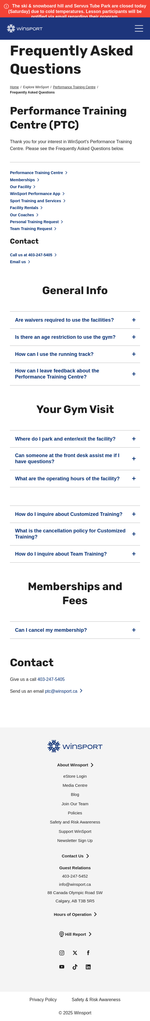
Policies (75, 813)
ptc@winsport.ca (61, 691)
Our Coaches (22, 215)
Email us (18, 262)
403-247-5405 (50, 679)
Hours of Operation (73, 914)
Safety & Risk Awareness (96, 999)
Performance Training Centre (74, 87)
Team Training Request (31, 229)
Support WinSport (75, 831)
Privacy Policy (43, 999)
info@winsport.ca (75, 884)
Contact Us (73, 856)
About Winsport (72, 765)
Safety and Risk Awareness (75, 822)
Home (14, 87)
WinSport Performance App (35, 194)
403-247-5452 (75, 876)
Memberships (22, 180)
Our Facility (20, 187)
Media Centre (75, 785)
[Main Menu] (139, 28)
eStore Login (75, 776)
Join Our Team (74, 803)
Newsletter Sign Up (75, 840)
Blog (75, 794)
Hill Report (75, 934)
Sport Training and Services (35, 201)
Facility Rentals (24, 208)
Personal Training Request (34, 222)
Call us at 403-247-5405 (31, 255)
